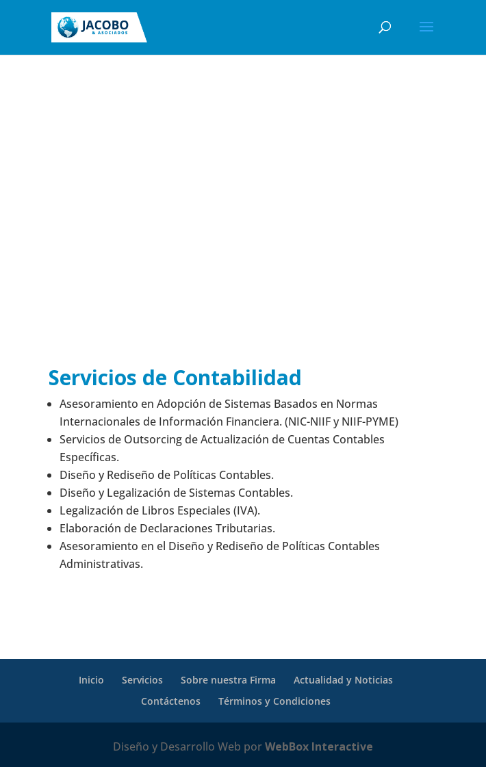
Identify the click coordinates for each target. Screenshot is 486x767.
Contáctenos (171, 700)
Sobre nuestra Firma (228, 679)
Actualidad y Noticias (343, 679)
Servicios (142, 679)
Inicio (91, 679)
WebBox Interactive (319, 746)
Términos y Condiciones (274, 700)
